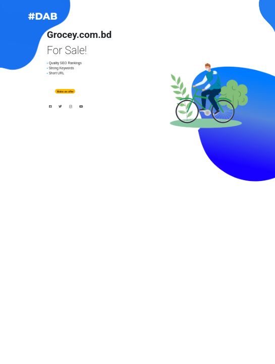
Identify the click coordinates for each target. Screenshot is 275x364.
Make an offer (65, 91)
